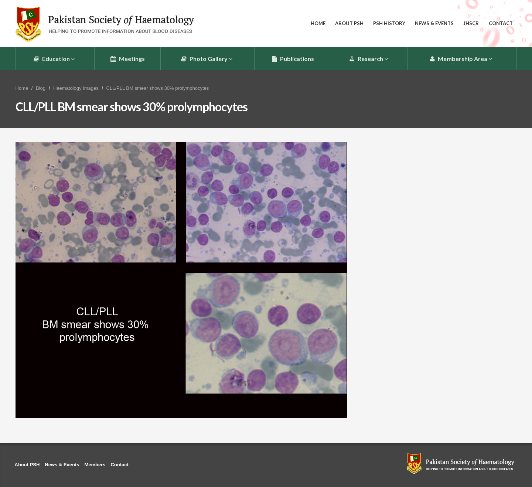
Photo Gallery (206, 58)
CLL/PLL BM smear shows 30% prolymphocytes (157, 88)
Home (318, 23)
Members (94, 464)
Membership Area (461, 58)
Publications (293, 58)
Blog (40, 88)
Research (368, 58)
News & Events (434, 23)
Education (54, 58)
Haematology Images (76, 88)
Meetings (127, 58)
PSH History (389, 23)
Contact (501, 23)
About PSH (349, 23)
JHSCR (471, 23)
